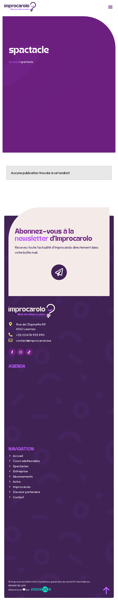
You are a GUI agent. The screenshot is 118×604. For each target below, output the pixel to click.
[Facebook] (12, 352)
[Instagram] (20, 352)
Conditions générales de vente (55, 581)
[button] (110, 6)
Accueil (13, 62)
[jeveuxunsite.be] (40, 589)
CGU (34, 581)
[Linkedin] (29, 352)
